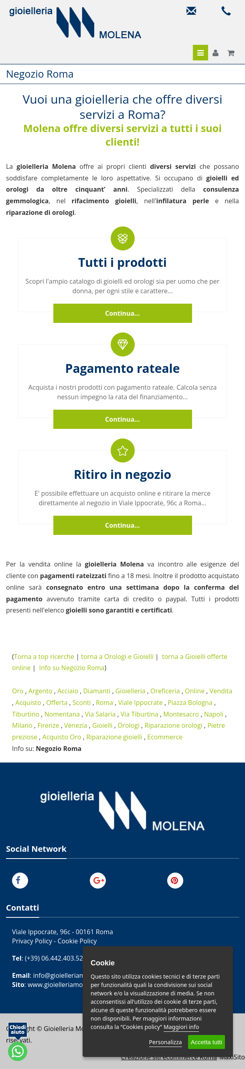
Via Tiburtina (139, 714)
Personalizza (165, 1042)
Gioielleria (130, 691)
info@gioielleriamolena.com (74, 975)
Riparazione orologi (173, 725)
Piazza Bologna (190, 702)
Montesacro (181, 714)
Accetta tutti (206, 1042)
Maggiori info (181, 1027)
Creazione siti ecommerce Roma (169, 1057)
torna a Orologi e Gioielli (117, 656)
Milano (22, 725)
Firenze (48, 725)
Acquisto (28, 702)
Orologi (128, 725)
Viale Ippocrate (140, 702)
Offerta (56, 702)
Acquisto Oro (62, 737)
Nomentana (62, 714)
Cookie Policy (77, 941)
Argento (40, 691)
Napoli (213, 714)
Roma (104, 702)
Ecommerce (164, 737)
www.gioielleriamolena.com (69, 984)
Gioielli (102, 725)
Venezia (75, 725)
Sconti (82, 702)
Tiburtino (25, 714)
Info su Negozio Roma (72, 667)
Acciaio (67, 691)
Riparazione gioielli (114, 737)
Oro (18, 691)
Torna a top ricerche (44, 656)
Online (195, 691)
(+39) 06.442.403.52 (54, 958)
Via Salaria (100, 714)
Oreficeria (165, 691)
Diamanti (96, 691)
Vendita (221, 691)
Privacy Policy (32, 941)
